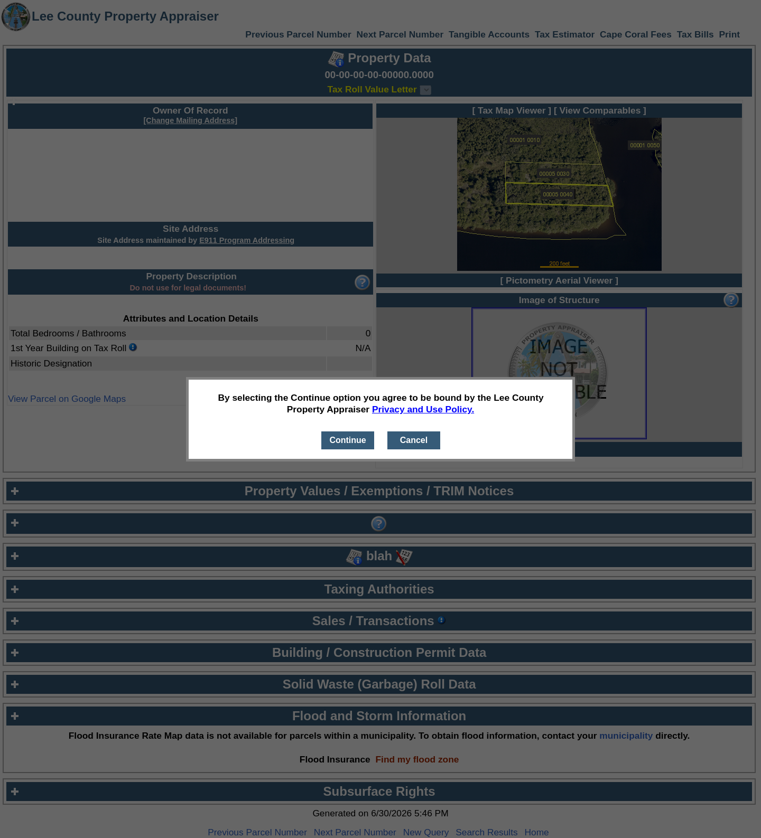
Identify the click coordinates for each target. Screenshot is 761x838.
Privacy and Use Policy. (423, 409)
